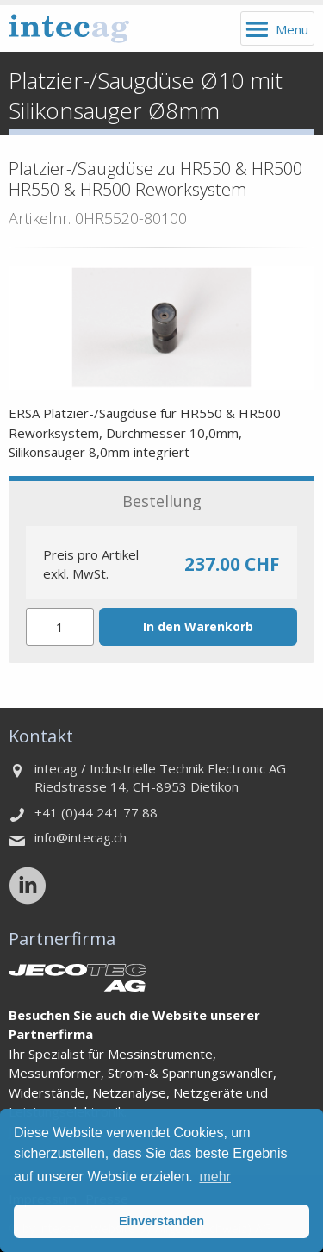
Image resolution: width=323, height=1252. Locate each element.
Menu (292, 29)
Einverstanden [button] (161, 1221)
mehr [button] (214, 1176)
